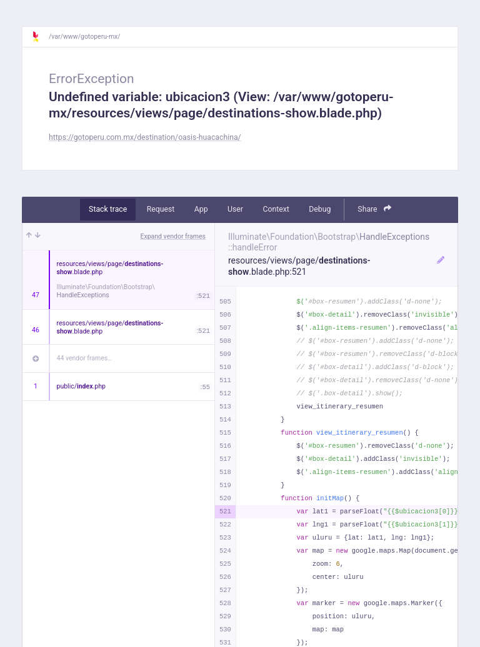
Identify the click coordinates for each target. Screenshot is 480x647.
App (201, 209)
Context (275, 209)
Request (161, 209)
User (235, 209)
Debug (320, 209)
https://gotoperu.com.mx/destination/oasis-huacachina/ (145, 137)
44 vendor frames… (84, 358)
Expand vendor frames (173, 236)
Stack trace (108, 209)
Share (374, 209)
